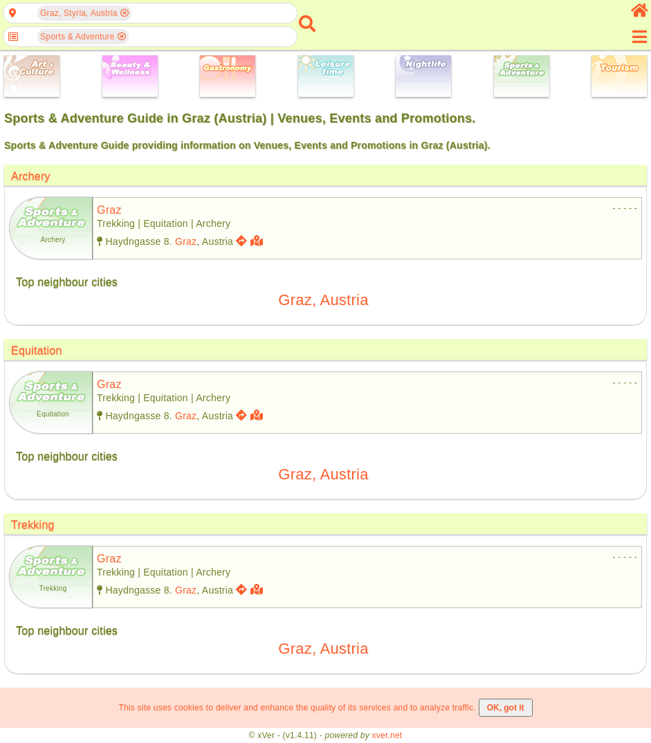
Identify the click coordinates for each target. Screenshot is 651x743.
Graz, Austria (323, 300)
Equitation (36, 350)
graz (109, 210)
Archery (31, 176)
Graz (185, 241)
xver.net (387, 735)
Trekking (33, 525)
